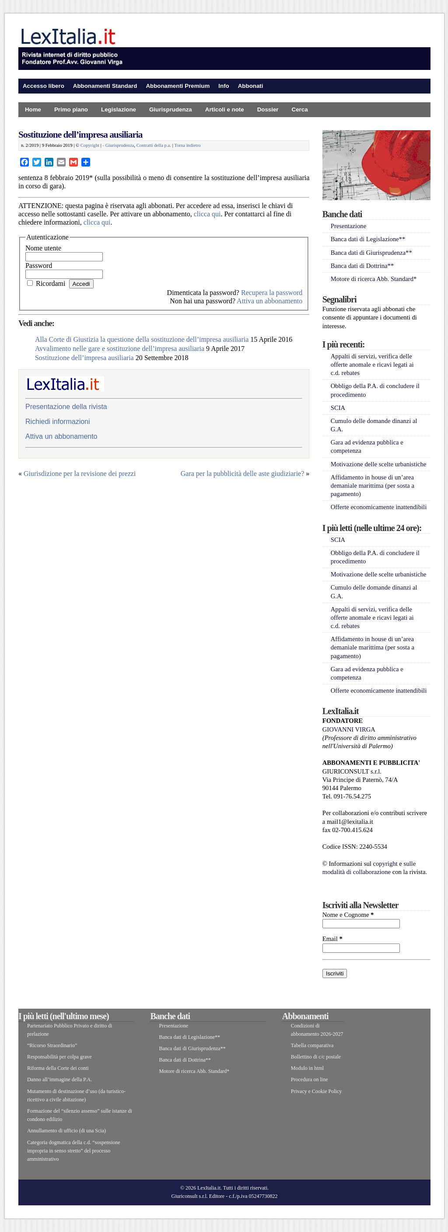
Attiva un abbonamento (269, 301)
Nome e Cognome (348, 914)
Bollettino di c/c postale (316, 1057)
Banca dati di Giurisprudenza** (371, 252)
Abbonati (250, 86)
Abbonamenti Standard (105, 86)
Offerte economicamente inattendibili (379, 506)
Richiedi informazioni (57, 421)
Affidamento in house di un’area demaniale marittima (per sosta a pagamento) (372, 485)
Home (33, 109)
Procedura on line (309, 1079)
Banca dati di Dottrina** (362, 265)
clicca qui (207, 214)
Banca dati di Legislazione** (368, 239)
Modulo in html (307, 1068)
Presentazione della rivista (66, 406)
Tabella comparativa (312, 1045)
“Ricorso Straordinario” (52, 1045)
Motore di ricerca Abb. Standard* (374, 278)
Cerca (300, 109)
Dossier (268, 109)
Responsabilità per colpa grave (59, 1057)
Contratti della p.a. (153, 145)
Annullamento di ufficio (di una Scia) (66, 1131)
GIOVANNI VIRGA (348, 729)
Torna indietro (187, 145)
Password (38, 265)
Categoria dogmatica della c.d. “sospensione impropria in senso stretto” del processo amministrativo (73, 1150)
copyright (385, 863)
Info (223, 86)
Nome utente (43, 248)
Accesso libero (43, 86)
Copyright (89, 145)
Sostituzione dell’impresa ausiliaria (80, 134)
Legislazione (118, 109)
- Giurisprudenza (118, 145)
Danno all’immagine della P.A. (59, 1079)
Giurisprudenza (170, 109)
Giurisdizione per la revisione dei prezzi (80, 473)
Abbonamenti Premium (178, 86)
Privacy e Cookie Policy (316, 1091)
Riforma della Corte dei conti (58, 1068)
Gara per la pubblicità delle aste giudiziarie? (242, 473)
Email (332, 938)
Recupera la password (271, 292)
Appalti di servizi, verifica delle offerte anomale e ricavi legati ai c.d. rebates (372, 364)
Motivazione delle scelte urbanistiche (379, 464)
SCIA (338, 407)
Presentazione (348, 225)
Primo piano (71, 109)
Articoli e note (224, 109)
